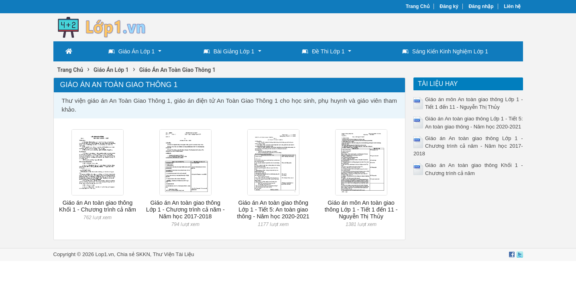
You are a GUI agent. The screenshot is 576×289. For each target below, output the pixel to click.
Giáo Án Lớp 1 (131, 51)
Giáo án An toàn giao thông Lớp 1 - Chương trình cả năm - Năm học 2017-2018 (185, 209)
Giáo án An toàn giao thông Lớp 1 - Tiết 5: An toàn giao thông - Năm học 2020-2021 (273, 209)
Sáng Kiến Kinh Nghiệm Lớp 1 (445, 51)
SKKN (143, 254)
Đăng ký (449, 6)
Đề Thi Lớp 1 (323, 51)
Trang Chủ (417, 6)
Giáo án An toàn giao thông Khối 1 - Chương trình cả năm (97, 206)
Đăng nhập (480, 6)
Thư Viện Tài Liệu (173, 254)
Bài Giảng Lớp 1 (229, 51)
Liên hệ (512, 6)
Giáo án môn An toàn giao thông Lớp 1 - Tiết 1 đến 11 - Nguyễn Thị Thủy (361, 209)
